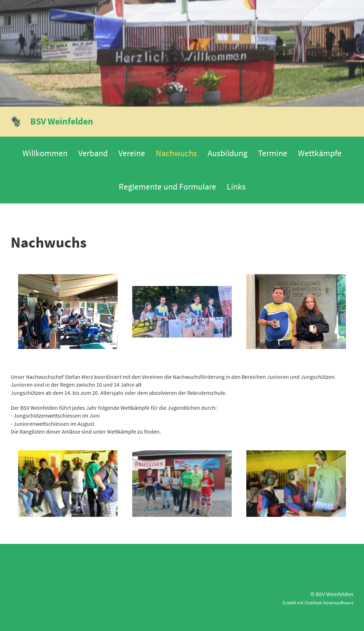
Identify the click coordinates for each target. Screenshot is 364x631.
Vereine (131, 153)
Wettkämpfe (320, 153)
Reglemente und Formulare (167, 186)
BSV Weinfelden (61, 121)
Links (236, 186)
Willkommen (45, 153)
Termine (272, 153)
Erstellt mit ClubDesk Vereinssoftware (318, 602)
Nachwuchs (176, 153)
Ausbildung (227, 153)
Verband (93, 153)
